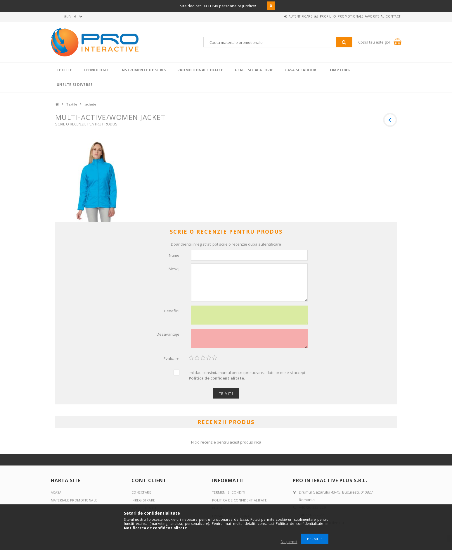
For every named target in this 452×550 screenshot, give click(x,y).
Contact (389, 16)
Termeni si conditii (229, 494)
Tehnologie (96, 70)
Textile (64, 70)
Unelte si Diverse (75, 84)
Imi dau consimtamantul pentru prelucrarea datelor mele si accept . (247, 377)
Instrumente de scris (143, 70)
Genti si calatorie (254, 70)
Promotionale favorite (348, 16)
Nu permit (289, 541)
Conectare (141, 494)
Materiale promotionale (74, 502)
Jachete (90, 104)
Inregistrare (143, 502)
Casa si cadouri (301, 70)
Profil (308, 16)
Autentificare (276, 16)
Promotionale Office (200, 70)
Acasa (56, 494)
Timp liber (340, 70)
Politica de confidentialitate (240, 502)
